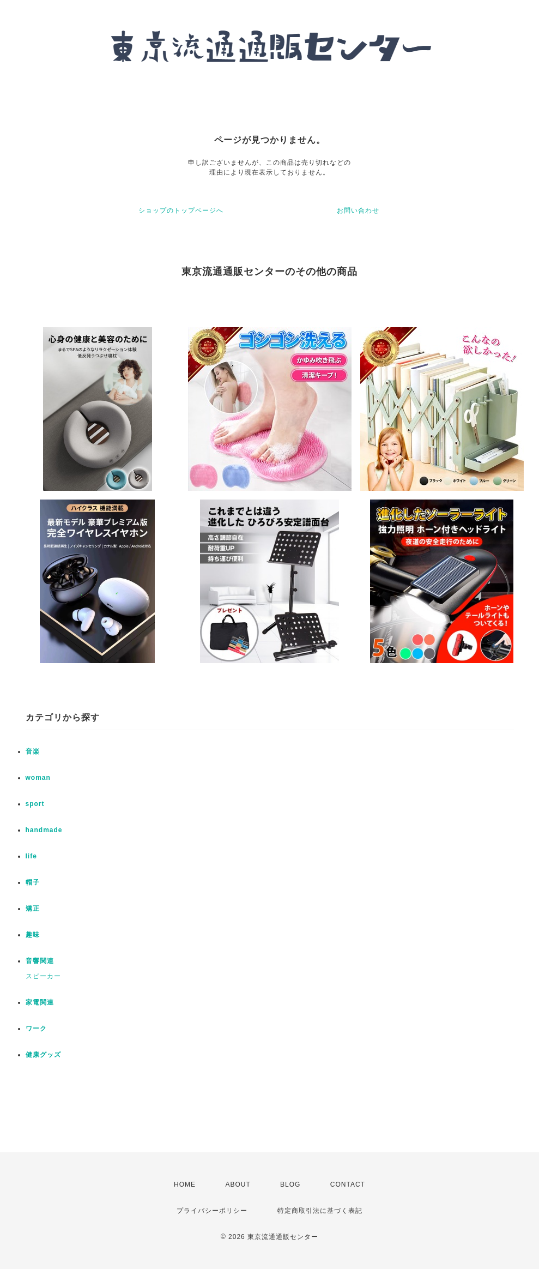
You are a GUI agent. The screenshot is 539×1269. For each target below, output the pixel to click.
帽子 (33, 882)
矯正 (33, 908)
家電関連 (40, 1002)
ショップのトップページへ (180, 210)
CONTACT (347, 1184)
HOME (185, 1184)
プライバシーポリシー (212, 1210)
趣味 (33, 935)
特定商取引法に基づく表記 (319, 1210)
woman (38, 777)
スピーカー (43, 976)
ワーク (36, 1028)
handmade (44, 830)
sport (35, 804)
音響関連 (40, 961)
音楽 (33, 751)
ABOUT (237, 1184)
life (31, 856)
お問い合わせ (358, 210)
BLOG (290, 1184)
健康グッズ (43, 1054)
